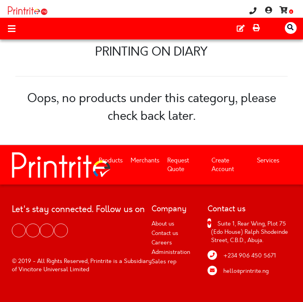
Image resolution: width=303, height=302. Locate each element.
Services (268, 160)
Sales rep (164, 261)
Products (111, 160)
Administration (171, 252)
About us (163, 223)
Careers (162, 242)
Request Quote (178, 165)
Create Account (222, 165)
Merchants (145, 160)
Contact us (165, 233)
